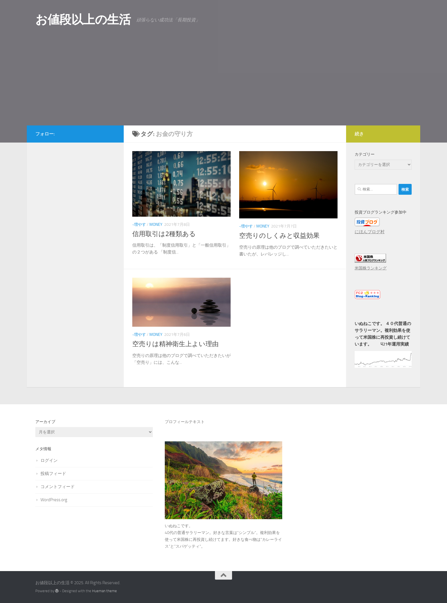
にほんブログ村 (370, 231)
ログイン (49, 460)
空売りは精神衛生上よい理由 (175, 344)
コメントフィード (57, 486)
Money (155, 224)
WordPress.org (53, 499)
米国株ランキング (371, 268)
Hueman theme (104, 591)
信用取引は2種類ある (164, 234)
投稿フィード (53, 473)
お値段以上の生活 (83, 20)
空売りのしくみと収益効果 (279, 235)
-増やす (139, 224)
